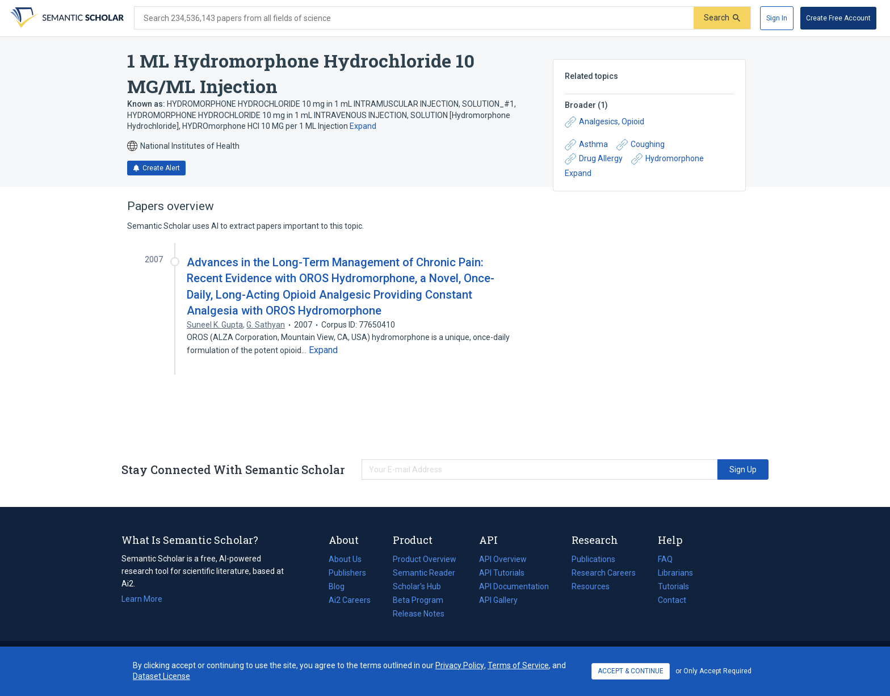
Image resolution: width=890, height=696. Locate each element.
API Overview (503, 559)
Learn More (141, 598)
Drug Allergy (594, 159)
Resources (591, 586)
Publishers (347, 572)
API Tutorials (501, 572)
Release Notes (418, 613)
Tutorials (673, 586)
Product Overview (424, 559)
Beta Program (418, 600)
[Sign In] (777, 18)
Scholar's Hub (417, 586)
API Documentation (514, 586)
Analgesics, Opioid (604, 122)
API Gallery (498, 600)
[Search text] (414, 18)
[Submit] (722, 18)
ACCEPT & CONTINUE (631, 671)
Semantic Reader (424, 572)
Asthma (586, 144)
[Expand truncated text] (323, 350)
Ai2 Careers (350, 600)
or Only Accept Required (713, 671)
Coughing (640, 144)
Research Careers (604, 573)
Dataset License (161, 676)
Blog (341, 586)
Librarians (675, 572)
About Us (345, 559)
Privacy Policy (459, 665)
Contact (672, 600)
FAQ (665, 559)
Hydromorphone (667, 159)
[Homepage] (66, 18)
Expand (363, 126)
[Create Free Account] (838, 18)
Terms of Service (518, 665)
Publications (593, 559)
